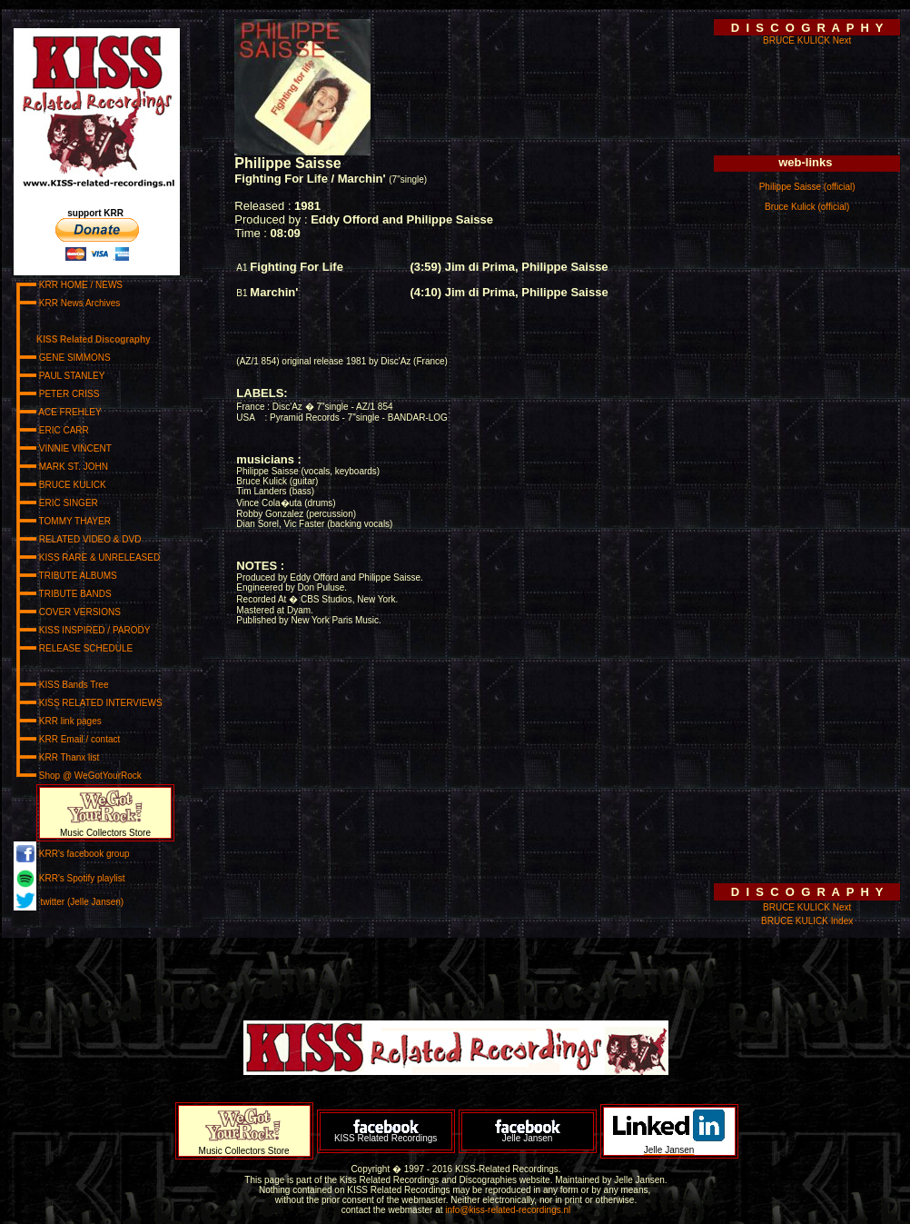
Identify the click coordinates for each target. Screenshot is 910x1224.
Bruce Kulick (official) (807, 207)
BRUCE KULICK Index (807, 921)
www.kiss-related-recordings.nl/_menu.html (107, 473)
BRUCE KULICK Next (807, 40)
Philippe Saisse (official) (807, 187)
